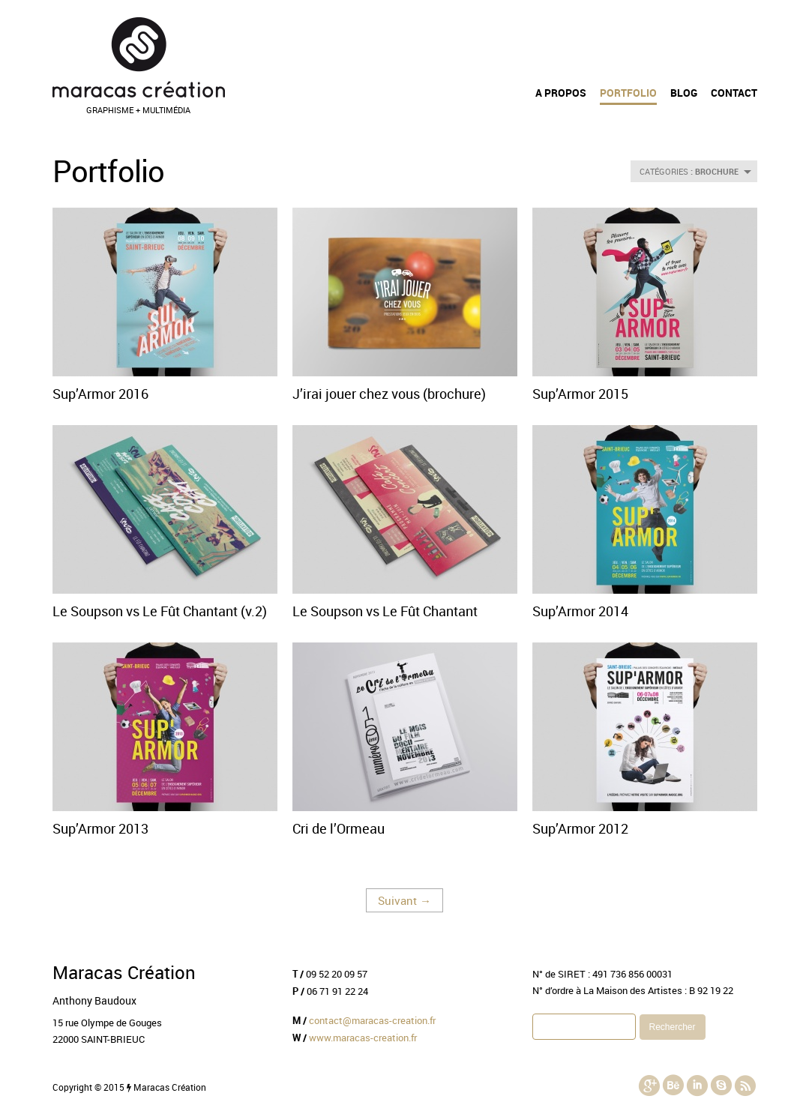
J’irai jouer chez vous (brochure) (389, 394)
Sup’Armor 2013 (100, 828)
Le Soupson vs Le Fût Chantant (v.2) (159, 611)
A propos (560, 93)
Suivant (404, 900)
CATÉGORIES (695, 171)
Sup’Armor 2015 (580, 394)
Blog (683, 93)
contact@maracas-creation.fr (372, 1020)
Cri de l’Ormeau (338, 828)
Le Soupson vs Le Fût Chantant (385, 611)
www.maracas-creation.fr (363, 1037)
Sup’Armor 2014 (580, 611)
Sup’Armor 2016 (100, 394)
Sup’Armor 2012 (580, 828)
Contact (734, 93)
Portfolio (628, 93)
